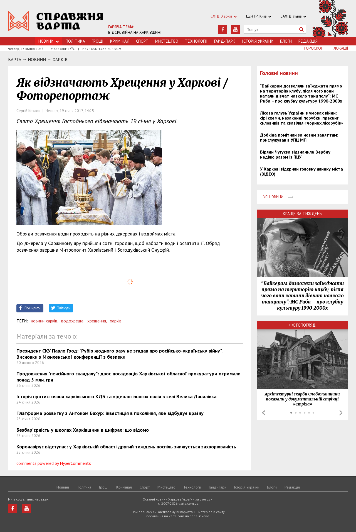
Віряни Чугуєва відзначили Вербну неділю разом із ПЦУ (295, 154)
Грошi (97, 41)
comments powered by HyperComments (53, 463)
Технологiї (196, 41)
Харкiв (60, 59)
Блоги (286, 41)
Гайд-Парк (224, 41)
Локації (341, 48)
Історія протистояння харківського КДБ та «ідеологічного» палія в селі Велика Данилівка (116, 396)
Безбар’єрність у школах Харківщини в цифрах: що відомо (82, 430)
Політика (75, 41)
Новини (48, 41)
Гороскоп (313, 48)
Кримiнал (119, 41)
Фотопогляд (302, 325)
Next (341, 413)
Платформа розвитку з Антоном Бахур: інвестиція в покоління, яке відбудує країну (110, 413)
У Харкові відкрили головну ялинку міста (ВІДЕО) (301, 171)
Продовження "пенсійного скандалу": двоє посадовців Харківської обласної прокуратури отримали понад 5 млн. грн (128, 376)
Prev (263, 413)
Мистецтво (166, 41)
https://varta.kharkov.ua (55, 21)
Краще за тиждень (302, 213)
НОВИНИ (37, 59)
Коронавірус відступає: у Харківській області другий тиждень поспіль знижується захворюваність (126, 446)
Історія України (257, 41)
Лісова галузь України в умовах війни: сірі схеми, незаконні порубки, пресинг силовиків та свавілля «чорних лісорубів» (301, 118)
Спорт (142, 41)
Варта (14, 59)
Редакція (308, 41)
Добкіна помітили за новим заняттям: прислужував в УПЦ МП (299, 137)
